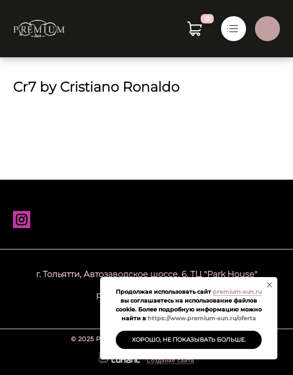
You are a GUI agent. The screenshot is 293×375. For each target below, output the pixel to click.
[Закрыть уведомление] (269, 285)
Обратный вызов (267, 28)
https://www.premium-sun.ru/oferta (202, 318)
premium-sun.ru (237, 291)
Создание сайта (170, 360)
